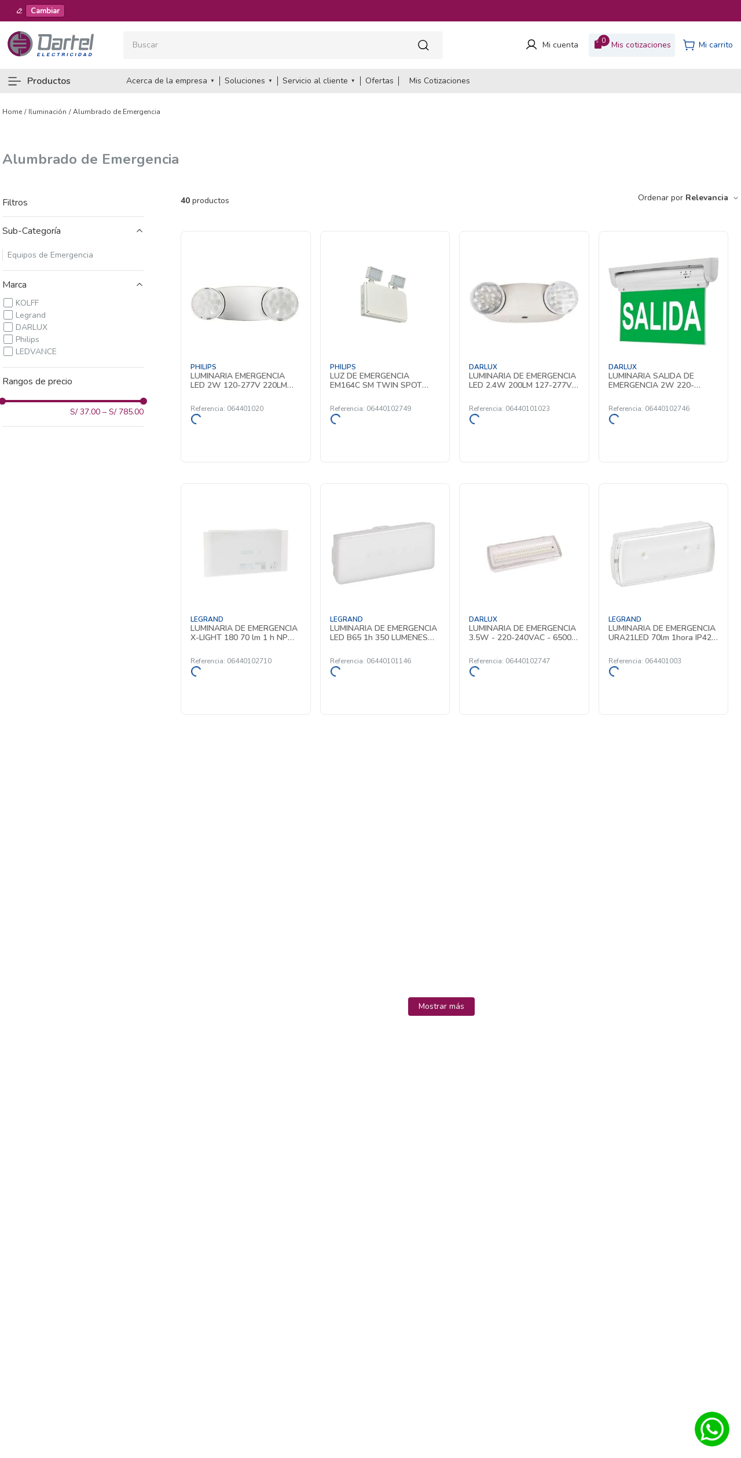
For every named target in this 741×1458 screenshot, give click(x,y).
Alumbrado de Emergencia (116, 111)
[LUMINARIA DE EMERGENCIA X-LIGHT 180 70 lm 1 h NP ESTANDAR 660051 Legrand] (245, 599)
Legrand (31, 315)
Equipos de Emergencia (50, 254)
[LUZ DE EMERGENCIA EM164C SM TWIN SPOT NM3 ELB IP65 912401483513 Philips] (385, 347)
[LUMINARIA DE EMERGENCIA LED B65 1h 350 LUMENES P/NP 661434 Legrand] (385, 599)
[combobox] (283, 45)
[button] (73, 231)
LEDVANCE (36, 351)
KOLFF (27, 303)
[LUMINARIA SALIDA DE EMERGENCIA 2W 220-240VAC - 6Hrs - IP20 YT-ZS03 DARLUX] (663, 347)
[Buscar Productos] (426, 44)
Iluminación (47, 111)
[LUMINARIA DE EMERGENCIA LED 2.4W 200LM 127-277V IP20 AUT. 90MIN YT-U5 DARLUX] (524, 347)
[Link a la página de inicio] (12, 111)
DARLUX (31, 327)
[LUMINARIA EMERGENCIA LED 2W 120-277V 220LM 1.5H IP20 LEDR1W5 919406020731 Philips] (245, 347)
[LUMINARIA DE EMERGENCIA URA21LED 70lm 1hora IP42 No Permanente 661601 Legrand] (663, 599)
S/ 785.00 (123, 412)
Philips (27, 339)
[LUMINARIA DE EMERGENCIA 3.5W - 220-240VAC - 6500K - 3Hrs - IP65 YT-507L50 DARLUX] (524, 599)
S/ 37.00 (85, 412)
